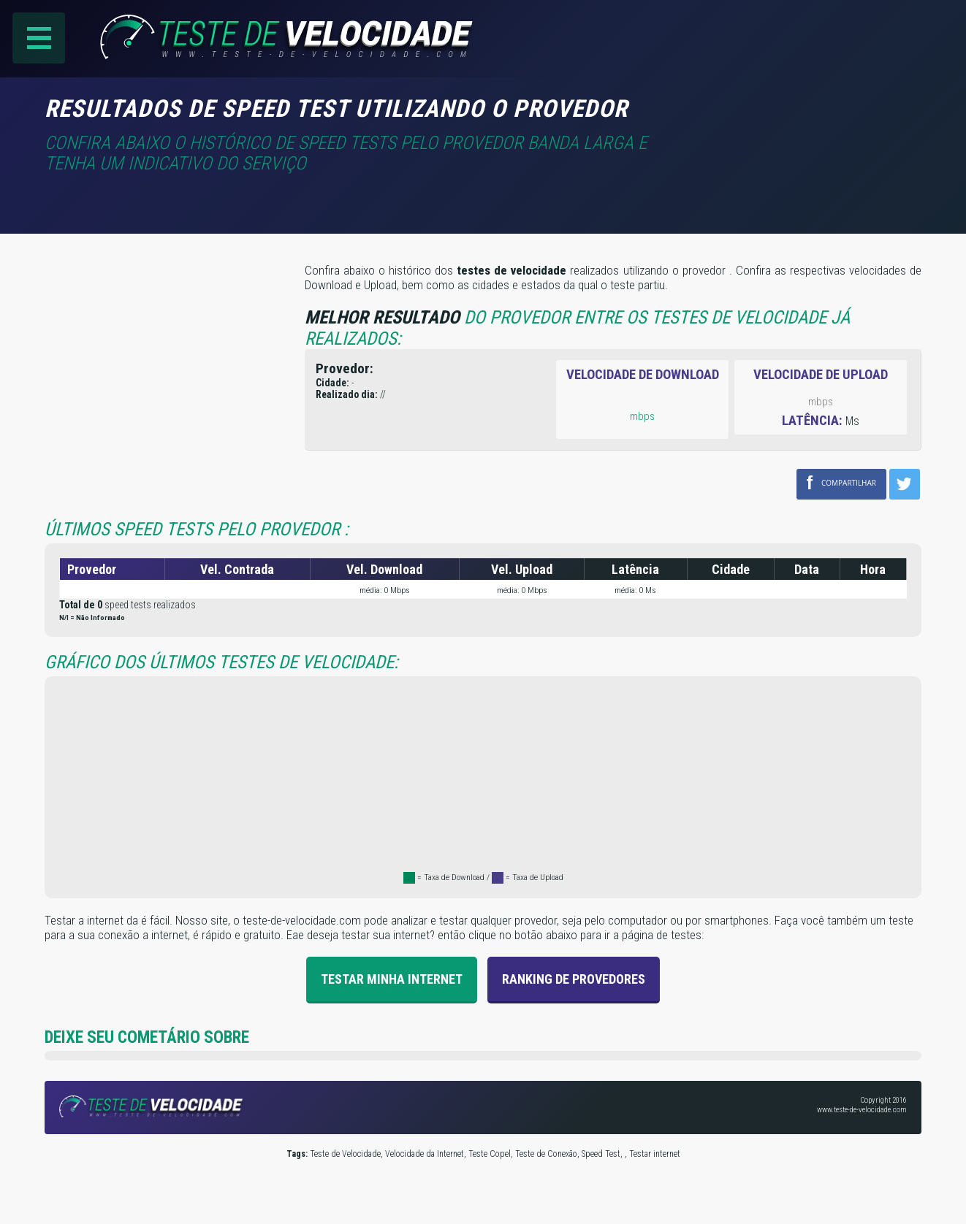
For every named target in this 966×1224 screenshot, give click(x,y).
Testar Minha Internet (392, 978)
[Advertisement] (798, 116)
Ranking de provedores (573, 978)
